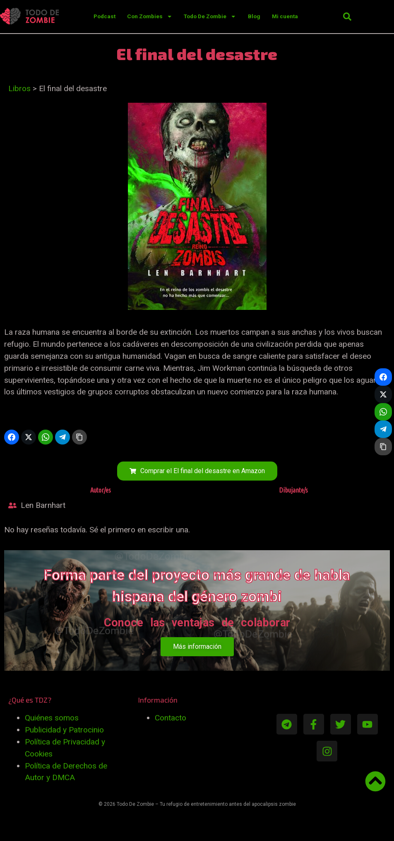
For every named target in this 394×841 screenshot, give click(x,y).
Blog (254, 16)
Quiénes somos (52, 718)
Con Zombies (149, 16)
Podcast (104, 16)
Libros (19, 88)
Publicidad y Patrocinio (64, 730)
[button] (347, 16)
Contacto (170, 718)
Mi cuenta (285, 16)
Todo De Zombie (210, 16)
